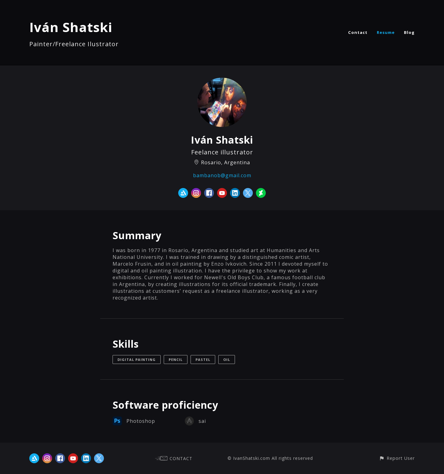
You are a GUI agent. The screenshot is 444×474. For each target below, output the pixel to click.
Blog (409, 32)
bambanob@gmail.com (222, 175)
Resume (386, 32)
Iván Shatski (70, 27)
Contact (358, 32)
